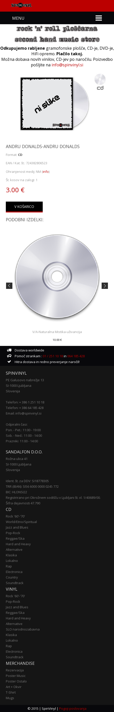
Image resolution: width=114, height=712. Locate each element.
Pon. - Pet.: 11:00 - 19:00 (23, 430)
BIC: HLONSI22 (16, 492)
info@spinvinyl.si (67, 65)
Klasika (11, 555)
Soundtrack (15, 583)
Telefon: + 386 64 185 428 (24, 407)
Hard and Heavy (18, 544)
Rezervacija (15, 670)
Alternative (14, 549)
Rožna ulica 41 (17, 458)
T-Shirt (11, 692)
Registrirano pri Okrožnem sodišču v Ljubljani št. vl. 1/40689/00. (53, 497)
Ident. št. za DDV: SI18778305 (27, 481)
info (46, 171)
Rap (9, 566)
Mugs (10, 698)
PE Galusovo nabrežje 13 (25, 380)
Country (12, 577)
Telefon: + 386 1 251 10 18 (25, 402)
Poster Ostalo (16, 681)
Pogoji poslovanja (72, 708)
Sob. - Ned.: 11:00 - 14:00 (24, 435)
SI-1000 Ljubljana (18, 385)
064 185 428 (76, 356)
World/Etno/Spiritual (21, 521)
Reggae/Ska (15, 538)
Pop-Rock (13, 533)
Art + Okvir (13, 686)
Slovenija (13, 391)
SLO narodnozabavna (23, 629)
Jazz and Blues (17, 527)
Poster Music (16, 675)
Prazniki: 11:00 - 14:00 (22, 441)
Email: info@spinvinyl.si (23, 413)
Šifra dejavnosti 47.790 (23, 503)
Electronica (14, 571)
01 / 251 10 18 (52, 356)
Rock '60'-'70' (15, 516)
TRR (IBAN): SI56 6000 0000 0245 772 (32, 486)
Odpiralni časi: (17, 424)
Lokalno (12, 560)
